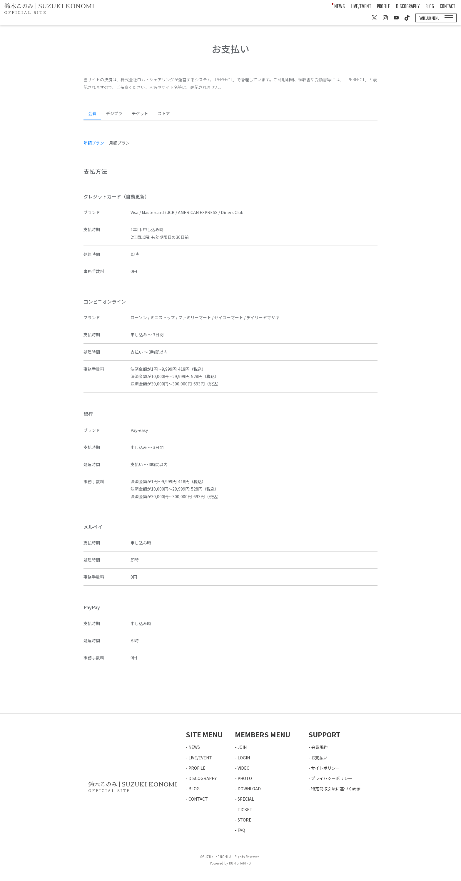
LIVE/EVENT (361, 6)
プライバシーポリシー (331, 778)
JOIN (242, 747)
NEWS (339, 6)
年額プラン (93, 143)
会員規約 (319, 747)
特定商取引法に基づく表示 (335, 788)
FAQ (241, 830)
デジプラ (114, 113)
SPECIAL (246, 799)
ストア (164, 113)
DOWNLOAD (249, 788)
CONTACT (447, 6)
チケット (140, 113)
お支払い (319, 758)
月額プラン (119, 143)
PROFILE (383, 6)
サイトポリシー (325, 768)
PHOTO (245, 778)
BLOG (429, 6)
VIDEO (244, 768)
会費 (92, 113)
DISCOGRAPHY (408, 6)
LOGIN (244, 758)
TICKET (245, 809)
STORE (244, 820)
